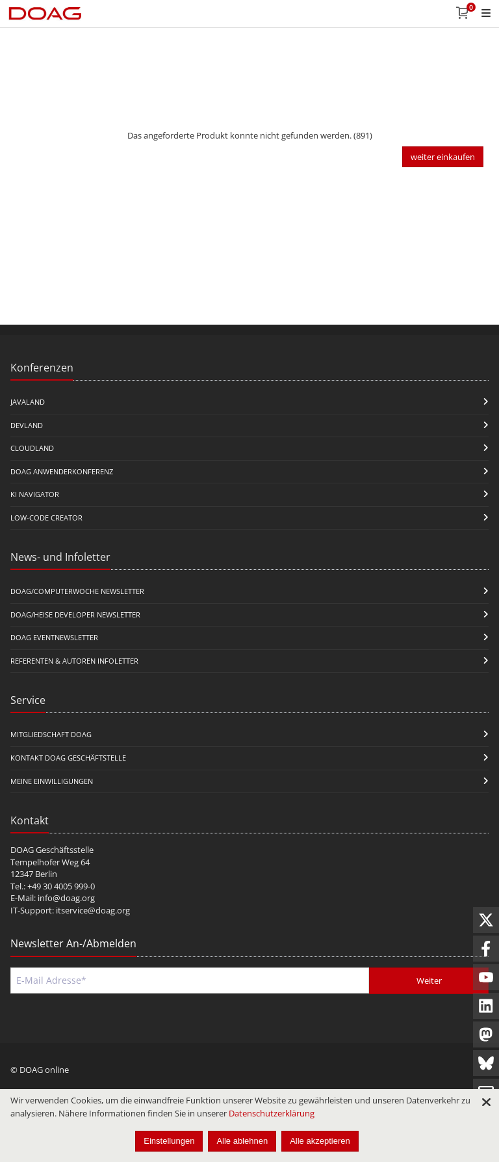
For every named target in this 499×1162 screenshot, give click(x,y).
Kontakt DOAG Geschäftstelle (68, 758)
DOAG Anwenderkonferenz (61, 471)
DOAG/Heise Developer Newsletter (75, 614)
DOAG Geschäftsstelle (52, 850)
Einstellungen (169, 1141)
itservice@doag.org (93, 910)
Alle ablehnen (242, 1141)
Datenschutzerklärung (271, 1113)
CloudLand (32, 448)
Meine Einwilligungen (51, 781)
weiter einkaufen (443, 157)
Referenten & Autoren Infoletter (74, 661)
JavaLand (27, 402)
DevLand (26, 425)
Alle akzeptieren (320, 1141)
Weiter (429, 980)
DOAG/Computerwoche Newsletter (77, 591)
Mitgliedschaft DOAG (51, 734)
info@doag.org (66, 898)
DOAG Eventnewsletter (54, 637)
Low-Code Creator (46, 517)
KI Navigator (34, 494)
